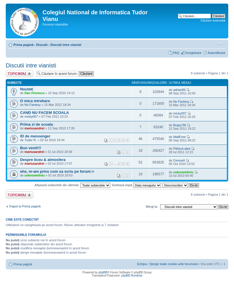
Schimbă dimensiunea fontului (221, 43)
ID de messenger (35, 136)
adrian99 (179, 90)
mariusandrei (34, 128)
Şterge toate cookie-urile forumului (174, 264)
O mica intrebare (35, 101)
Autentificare (216, 53)
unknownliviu (34, 175)
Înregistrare (193, 53)
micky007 (31, 116)
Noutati (26, 89)
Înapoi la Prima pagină (24, 206)
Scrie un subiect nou (19, 73)
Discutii (42, 44)
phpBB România (131, 275)
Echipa (142, 264)
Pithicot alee (181, 148)
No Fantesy (32, 104)
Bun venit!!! (30, 148)
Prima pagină (23, 44)
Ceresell (179, 160)
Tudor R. (30, 140)
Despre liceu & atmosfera (42, 159)
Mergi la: (152, 206)
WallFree (179, 137)
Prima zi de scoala (36, 124)
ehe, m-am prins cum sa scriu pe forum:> (57, 171)
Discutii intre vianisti (65, 44)
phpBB (102, 272)
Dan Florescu (34, 93)
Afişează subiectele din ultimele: (72, 185)
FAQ (176, 53)
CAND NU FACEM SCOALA (44, 112)
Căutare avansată (212, 20)
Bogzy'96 (179, 125)
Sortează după (136, 185)
